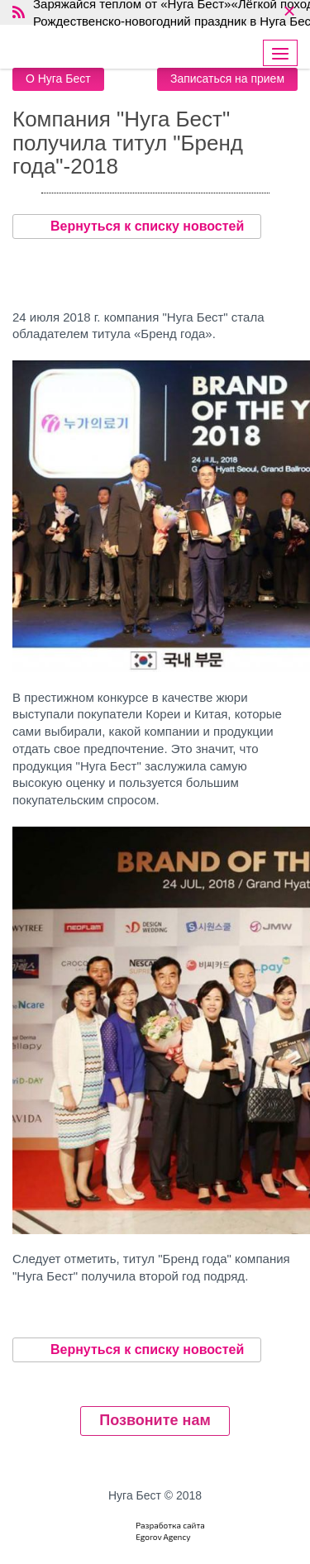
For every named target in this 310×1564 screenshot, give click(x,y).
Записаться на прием (227, 78)
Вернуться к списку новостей (137, 226)
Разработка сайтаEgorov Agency (170, 1531)
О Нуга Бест (58, 78)
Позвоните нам (154, 1420)
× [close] (289, 12)
